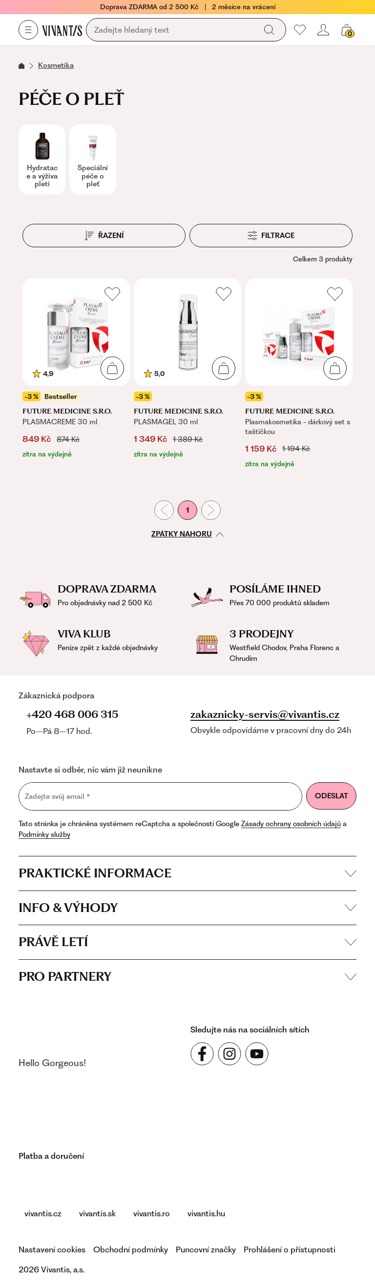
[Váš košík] (346, 30)
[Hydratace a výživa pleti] (42, 159)
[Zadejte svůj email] (160, 796)
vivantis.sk (97, 1213)
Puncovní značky (206, 1249)
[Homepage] (62, 30)
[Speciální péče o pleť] (92, 159)
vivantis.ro (151, 1213)
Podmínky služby (44, 834)
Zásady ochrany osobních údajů (291, 823)
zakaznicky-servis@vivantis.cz (264, 714)
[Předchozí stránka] (164, 510)
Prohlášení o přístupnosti (289, 1249)
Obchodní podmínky (130, 1249)
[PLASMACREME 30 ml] (76, 373)
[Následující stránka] (211, 510)
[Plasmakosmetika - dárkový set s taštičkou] (299, 373)
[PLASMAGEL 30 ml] (187, 373)
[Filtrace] (271, 235)
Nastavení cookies (52, 1249)
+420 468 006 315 (72, 714)
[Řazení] (104, 235)
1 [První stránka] (187, 510)
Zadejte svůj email (57, 797)
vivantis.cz (43, 1213)
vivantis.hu (206, 1213)
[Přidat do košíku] (112, 368)
